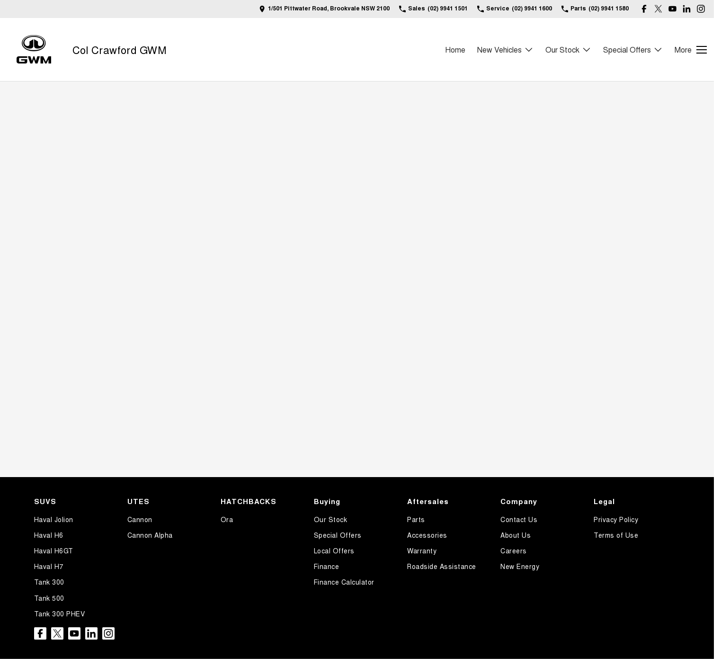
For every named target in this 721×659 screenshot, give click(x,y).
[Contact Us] (324, 9)
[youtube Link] (672, 9)
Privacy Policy (616, 519)
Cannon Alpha (150, 535)
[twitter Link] (658, 9)
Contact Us (518, 519)
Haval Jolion (53, 519)
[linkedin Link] (687, 9)
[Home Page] (34, 49)
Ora (227, 519)
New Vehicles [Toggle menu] (505, 49)
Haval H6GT (53, 550)
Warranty (421, 550)
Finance (326, 566)
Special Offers (338, 535)
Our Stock (330, 519)
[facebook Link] (644, 9)
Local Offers (334, 550)
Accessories (427, 535)
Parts (416, 519)
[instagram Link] (701, 9)
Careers (513, 550)
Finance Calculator (344, 582)
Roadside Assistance (441, 566)
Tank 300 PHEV (59, 613)
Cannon (139, 519)
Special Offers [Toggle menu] (633, 49)
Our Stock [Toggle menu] (568, 49)
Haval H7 (48, 566)
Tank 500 (49, 598)
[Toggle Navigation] (691, 49)
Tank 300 (49, 582)
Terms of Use (616, 535)
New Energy (519, 566)
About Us (515, 535)
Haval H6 (48, 535)
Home (455, 49)
